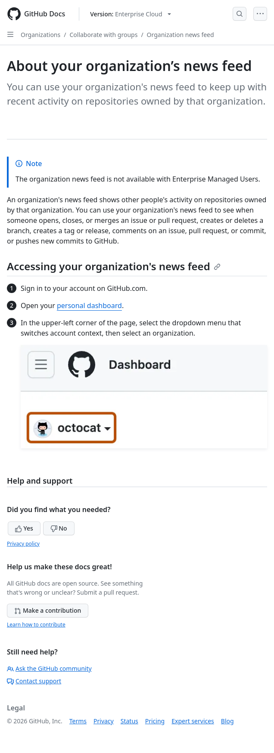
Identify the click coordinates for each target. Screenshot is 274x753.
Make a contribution (47, 610)
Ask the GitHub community (49, 668)
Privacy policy (23, 543)
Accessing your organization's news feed (114, 266)
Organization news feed (180, 35)
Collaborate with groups (103, 35)
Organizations (40, 35)
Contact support (34, 681)
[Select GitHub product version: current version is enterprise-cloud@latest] (130, 14)
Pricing (155, 721)
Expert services (192, 721)
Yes (24, 528)
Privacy (103, 721)
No (58, 528)
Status (129, 721)
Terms (78, 721)
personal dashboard (89, 305)
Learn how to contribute (36, 624)
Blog (227, 721)
